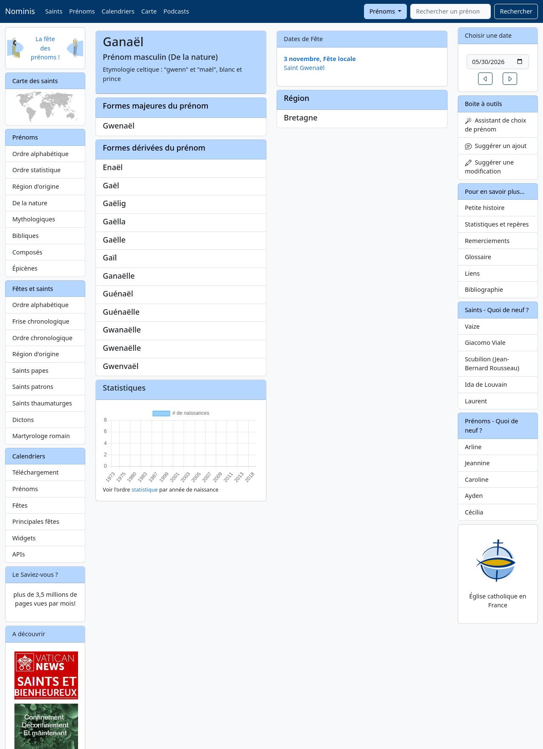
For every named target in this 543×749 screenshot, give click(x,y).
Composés (27, 252)
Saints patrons (32, 387)
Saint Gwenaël (304, 68)
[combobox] (450, 11)
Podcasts (176, 11)
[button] (485, 79)
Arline (473, 447)
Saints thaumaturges (42, 403)
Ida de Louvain (486, 384)
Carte (149, 11)
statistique (145, 489)
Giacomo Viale (485, 342)
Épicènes (25, 268)
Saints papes (30, 370)
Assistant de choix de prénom (495, 125)
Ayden (474, 496)
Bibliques (25, 236)
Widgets (24, 538)
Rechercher (516, 11)
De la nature (30, 203)
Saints (53, 11)
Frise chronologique (40, 321)
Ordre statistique (36, 170)
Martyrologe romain (41, 436)
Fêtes (20, 505)
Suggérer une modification (489, 167)
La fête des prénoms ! (45, 48)
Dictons (23, 420)
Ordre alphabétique (40, 154)
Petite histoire (485, 208)
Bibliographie (484, 289)
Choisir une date (488, 35)
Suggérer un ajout (496, 146)
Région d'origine (35, 186)
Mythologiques (33, 219)
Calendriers (118, 11)
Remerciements (487, 241)
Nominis (20, 11)
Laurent (476, 401)
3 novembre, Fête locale (320, 59)
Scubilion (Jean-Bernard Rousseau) (492, 363)
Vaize (472, 326)
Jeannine (477, 463)
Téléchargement (35, 472)
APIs (18, 554)
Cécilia (474, 512)
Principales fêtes (35, 521)
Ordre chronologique (42, 338)
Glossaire (478, 257)
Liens (472, 273)
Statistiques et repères (497, 224)
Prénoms (82, 11)
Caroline (477, 479)
